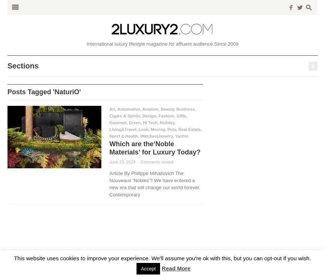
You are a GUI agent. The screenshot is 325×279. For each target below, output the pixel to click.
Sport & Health (123, 136)
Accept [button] (148, 269)
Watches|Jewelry (156, 136)
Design (149, 116)
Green (135, 122)
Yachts (181, 136)
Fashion (166, 116)
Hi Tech (150, 122)
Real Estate (189, 129)
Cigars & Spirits (124, 116)
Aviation (150, 109)
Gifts (181, 116)
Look (143, 129)
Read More (176, 268)
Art (112, 109)
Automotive (128, 109)
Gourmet (117, 122)
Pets (172, 129)
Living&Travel (122, 129)
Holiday (167, 122)
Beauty (167, 109)
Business (185, 109)
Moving (158, 129)
